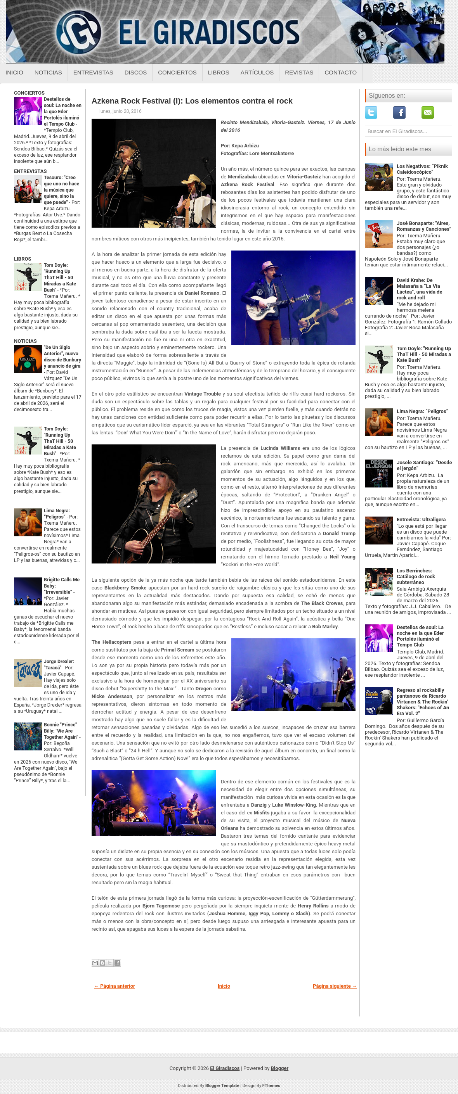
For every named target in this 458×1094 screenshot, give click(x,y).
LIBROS (22, 259)
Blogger (280, 1068)
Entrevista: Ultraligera (421, 519)
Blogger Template (222, 1085)
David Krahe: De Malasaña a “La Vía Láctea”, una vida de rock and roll (419, 289)
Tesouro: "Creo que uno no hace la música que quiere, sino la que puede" (61, 190)
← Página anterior (114, 986)
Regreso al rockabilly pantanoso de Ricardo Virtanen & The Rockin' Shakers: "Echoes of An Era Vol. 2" (423, 701)
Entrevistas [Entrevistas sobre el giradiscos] (93, 72)
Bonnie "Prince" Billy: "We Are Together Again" (61, 731)
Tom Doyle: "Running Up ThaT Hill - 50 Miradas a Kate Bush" (60, 278)
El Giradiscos (224, 1068)
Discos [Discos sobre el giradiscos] (136, 72)
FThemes (271, 1085)
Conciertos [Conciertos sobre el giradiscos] (177, 72)
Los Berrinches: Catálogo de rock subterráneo (416, 576)
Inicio (14, 72)
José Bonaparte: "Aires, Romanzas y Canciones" (424, 226)
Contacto (340, 72)
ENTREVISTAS (30, 171)
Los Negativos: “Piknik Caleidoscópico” (422, 169)
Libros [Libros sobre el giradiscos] (218, 72)
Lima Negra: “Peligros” (422, 411)
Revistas (299, 72)
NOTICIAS (25, 341)
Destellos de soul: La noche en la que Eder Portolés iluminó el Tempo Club (63, 112)
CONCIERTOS (29, 93)
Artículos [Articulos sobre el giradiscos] (257, 72)
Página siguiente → (335, 986)
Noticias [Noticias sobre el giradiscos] (48, 72)
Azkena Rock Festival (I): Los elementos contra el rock (192, 101)
